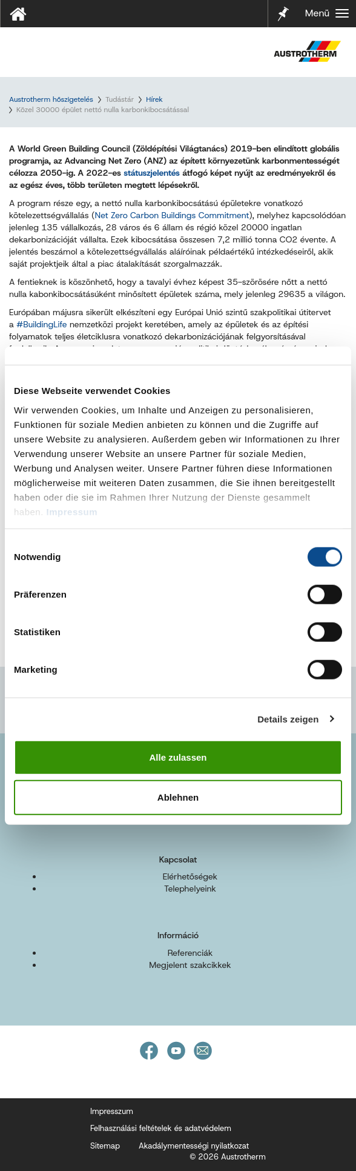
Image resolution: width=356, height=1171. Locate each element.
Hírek (154, 99)
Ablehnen (178, 797)
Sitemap (105, 1146)
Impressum (72, 511)
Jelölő (283, 6)
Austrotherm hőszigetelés (51, 99)
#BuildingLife (41, 324)
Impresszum (111, 1111)
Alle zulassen (177, 757)
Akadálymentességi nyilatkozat (194, 1146)
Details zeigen (287, 718)
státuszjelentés (152, 172)
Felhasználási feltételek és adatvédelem (160, 1128)
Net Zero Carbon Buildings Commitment (171, 215)
